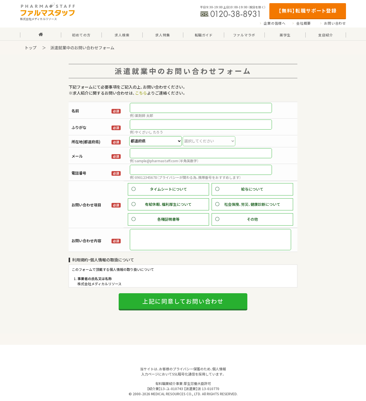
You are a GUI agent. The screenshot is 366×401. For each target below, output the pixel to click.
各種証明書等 (168, 219)
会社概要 (303, 23)
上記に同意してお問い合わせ (183, 308)
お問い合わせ (335, 23)
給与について (252, 189)
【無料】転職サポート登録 (308, 10)
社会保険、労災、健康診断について (252, 204)
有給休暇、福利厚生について (168, 204)
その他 (252, 219)
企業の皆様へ (275, 23)
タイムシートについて (168, 189)
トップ (31, 47)
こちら (141, 93)
